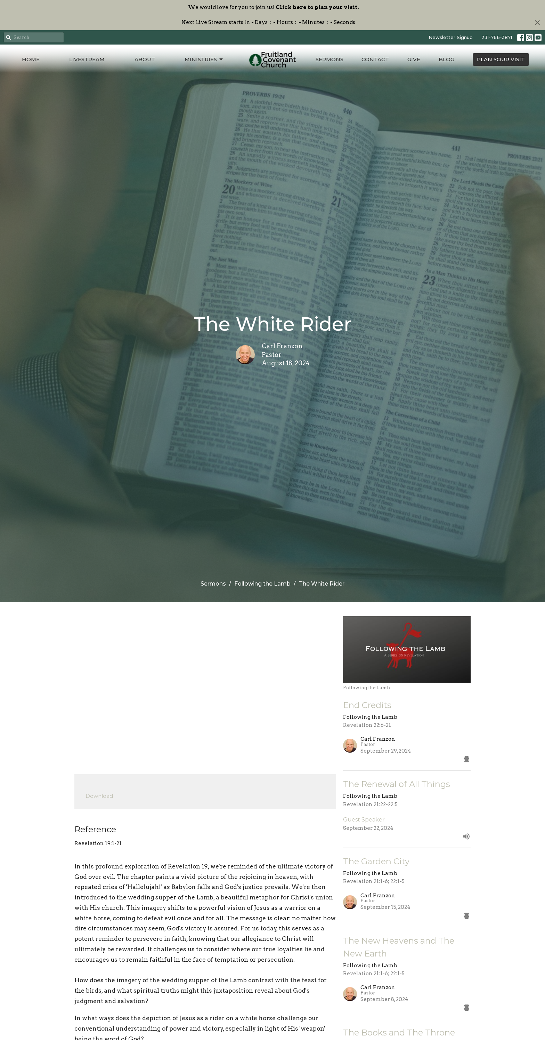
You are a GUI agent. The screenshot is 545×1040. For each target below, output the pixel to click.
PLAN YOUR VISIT (501, 59)
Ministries (204, 59)
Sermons (329, 59)
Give (413, 59)
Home (31, 59)
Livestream (87, 59)
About (145, 59)
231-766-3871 (496, 37)
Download (99, 796)
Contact (375, 59)
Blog (446, 59)
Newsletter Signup (451, 37)
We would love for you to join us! (273, 7)
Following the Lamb (262, 583)
